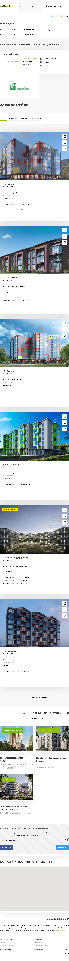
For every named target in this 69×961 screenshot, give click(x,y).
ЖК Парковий (10, 278)
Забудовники (39, 949)
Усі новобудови (6, 949)
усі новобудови (51, 6)
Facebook (26, 64)
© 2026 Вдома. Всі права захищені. (11, 957)
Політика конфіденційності (9, 953)
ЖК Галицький (10, 651)
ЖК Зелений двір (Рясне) (16, 558)
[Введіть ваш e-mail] (32, 839)
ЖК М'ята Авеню (11, 464)
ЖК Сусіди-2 (9, 184)
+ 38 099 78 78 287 (6, 942)
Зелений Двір (8, 187)
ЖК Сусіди (8, 371)
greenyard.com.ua (29, 58)
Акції (67, 949)
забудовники (61, 6)
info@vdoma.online (6, 945)
